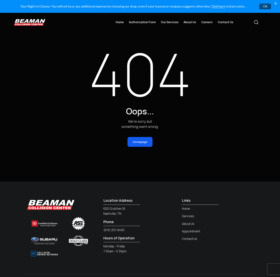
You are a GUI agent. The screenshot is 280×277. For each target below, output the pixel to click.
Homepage (140, 132)
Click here (218, 6)
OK (265, 6)
